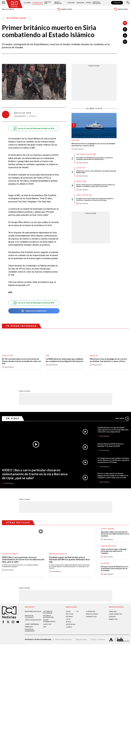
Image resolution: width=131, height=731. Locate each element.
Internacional (37, 3)
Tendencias (80, 3)
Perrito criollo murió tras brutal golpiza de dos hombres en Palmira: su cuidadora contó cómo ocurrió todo (95, 185)
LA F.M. (68, 619)
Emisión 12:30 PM (64, 9)
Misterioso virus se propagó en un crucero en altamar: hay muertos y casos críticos (94, 145)
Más (122, 418)
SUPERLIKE (112, 616)
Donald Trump (7, 355)
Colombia (27, 3)
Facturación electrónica (47, 612)
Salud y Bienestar (58, 2)
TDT (77, 611)
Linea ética (47, 624)
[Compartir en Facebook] (125, 29)
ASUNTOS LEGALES (92, 614)
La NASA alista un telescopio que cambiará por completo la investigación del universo (64, 360)
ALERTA (68, 622)
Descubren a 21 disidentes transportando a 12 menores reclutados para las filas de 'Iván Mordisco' (94, 158)
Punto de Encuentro (97, 2)
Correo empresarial (32, 624)
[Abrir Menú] (3, 3)
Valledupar (105, 563)
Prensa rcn (29, 627)
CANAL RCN (117, 2)
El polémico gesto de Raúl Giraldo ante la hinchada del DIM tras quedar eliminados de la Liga (69, 559)
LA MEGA (69, 627)
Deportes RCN (47, 2)
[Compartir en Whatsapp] (125, 42)
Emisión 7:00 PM (121, 9)
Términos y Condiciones (98, 639)
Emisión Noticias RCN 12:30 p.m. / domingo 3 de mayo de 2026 (110, 445)
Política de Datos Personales (63, 639)
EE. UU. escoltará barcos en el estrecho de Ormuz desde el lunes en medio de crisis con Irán (21, 361)
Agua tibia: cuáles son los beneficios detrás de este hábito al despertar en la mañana (115, 534)
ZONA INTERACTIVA (115, 614)
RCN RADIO (69, 616)
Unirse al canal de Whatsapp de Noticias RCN (34, 128)
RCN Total (69, 614)
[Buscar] (128, 2)
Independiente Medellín (58, 554)
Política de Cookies (81, 639)
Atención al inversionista (30, 630)
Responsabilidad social (33, 611)
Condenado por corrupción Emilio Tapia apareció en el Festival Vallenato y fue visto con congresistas (112, 429)
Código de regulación (33, 620)
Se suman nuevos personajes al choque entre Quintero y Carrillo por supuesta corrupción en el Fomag (95, 199)
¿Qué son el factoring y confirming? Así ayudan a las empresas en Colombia (114, 551)
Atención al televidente (29, 616)
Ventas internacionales (49, 620)
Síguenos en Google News (34, 311)
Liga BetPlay (80, 168)
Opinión (88, 3)
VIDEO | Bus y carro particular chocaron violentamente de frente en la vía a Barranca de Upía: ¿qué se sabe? (34, 474)
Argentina (75, 140)
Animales (79, 181)
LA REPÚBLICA (90, 611)
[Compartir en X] (125, 35)
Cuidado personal (107, 529)
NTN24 (68, 611)
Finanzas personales (108, 546)
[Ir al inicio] (14, 4)
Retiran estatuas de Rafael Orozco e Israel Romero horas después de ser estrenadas (114, 569)
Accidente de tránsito (10, 554)
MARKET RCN (113, 619)
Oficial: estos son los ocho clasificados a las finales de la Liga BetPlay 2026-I (96, 171)
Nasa (47, 355)
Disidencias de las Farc (84, 154)
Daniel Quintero (82, 195)
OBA (44, 627)
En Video (12, 418)
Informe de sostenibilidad (48, 616)
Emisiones (8, 9)
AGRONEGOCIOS (91, 616)
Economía (70, 3)
